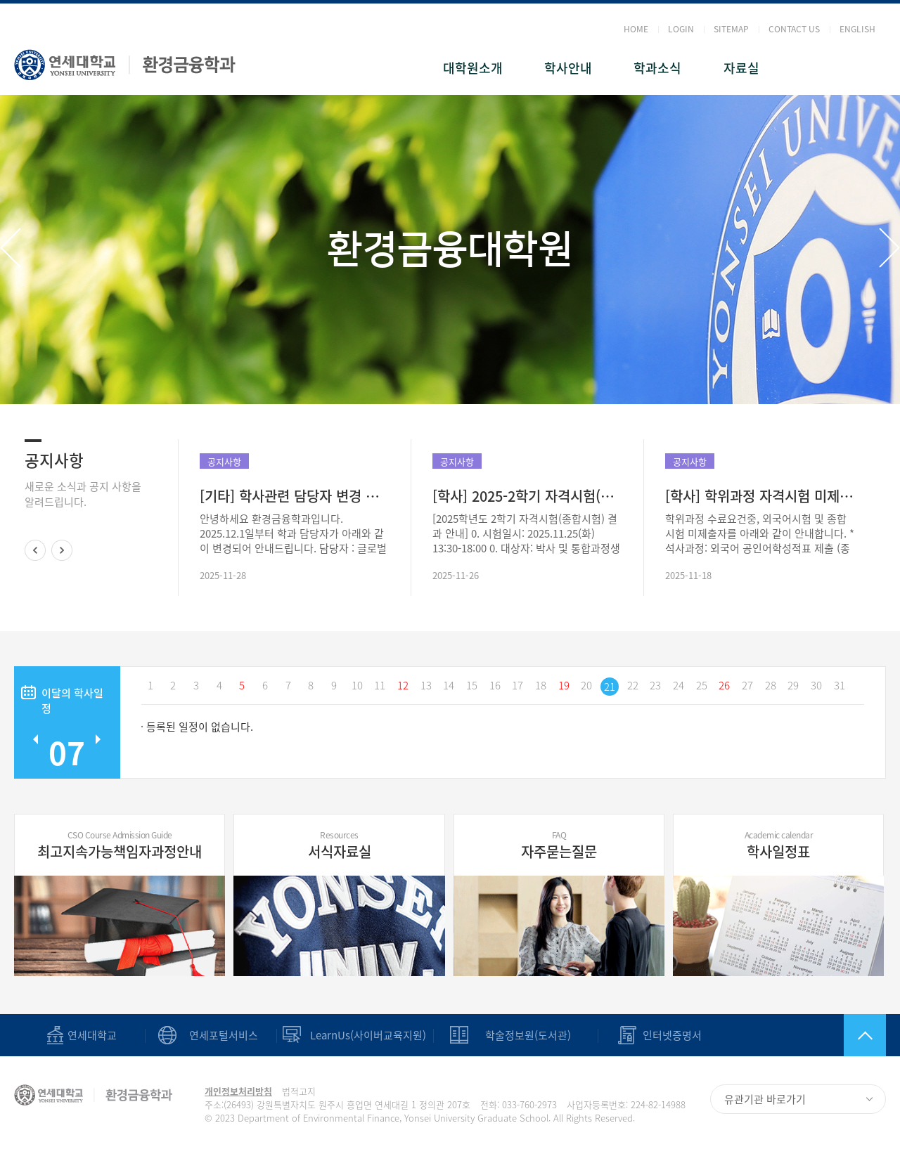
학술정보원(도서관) (528, 1035)
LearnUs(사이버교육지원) (368, 1035)
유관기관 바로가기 (765, 1099)
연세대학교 (92, 1035)
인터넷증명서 (672, 1035)
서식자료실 (339, 845)
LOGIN (681, 28)
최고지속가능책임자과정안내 (119, 845)
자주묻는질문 (559, 845)
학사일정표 (778, 845)
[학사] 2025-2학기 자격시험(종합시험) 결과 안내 (527, 496)
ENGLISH (857, 28)
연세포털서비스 (223, 1035)
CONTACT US (794, 28)
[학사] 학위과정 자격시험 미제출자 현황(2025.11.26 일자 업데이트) (760, 496)
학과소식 (657, 67)
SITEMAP (731, 28)
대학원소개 (473, 67)
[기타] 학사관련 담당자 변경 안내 (295, 496)
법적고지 (299, 1091)
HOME (636, 28)
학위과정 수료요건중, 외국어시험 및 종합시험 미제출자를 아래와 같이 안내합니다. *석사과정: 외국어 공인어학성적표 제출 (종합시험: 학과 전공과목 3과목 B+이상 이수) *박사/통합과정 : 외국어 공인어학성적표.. (759, 534)
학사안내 (568, 67)
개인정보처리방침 (238, 1091)
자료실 (741, 67)
